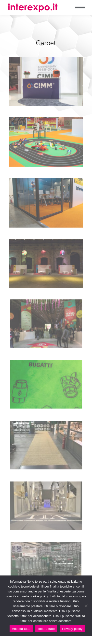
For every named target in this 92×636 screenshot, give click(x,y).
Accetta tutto (21, 629)
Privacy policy (72, 629)
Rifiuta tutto (46, 629)
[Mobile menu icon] (80, 7)
